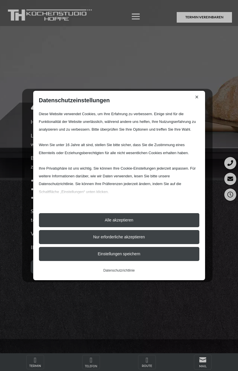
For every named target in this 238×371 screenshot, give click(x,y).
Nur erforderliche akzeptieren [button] (119, 237)
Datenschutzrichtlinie (119, 270)
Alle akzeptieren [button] (119, 220)
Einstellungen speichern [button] (119, 254)
